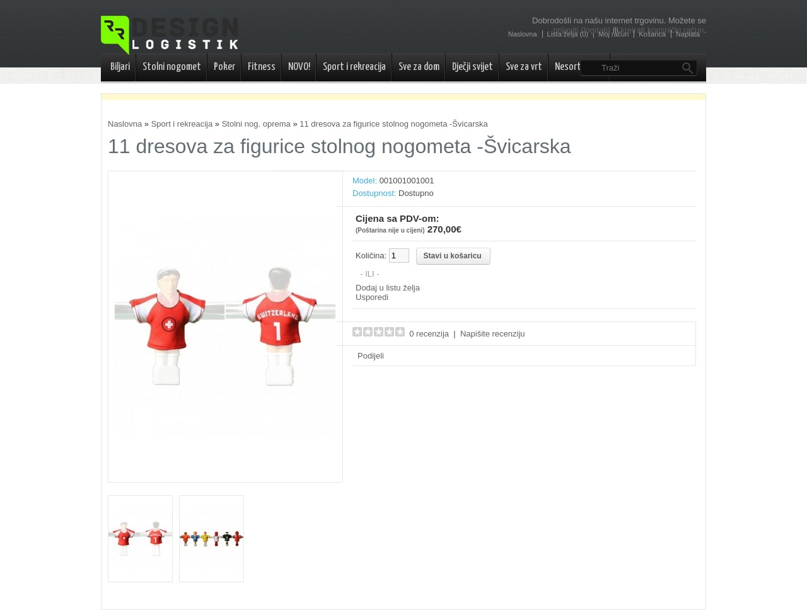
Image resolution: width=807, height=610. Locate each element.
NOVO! (299, 67)
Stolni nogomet (171, 67)
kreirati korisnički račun (662, 30)
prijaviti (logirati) (581, 30)
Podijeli (370, 355)
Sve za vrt (524, 67)
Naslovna (125, 124)
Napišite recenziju (492, 333)
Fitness (262, 67)
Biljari (120, 67)
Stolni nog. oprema (256, 124)
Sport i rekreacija (354, 67)
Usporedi (372, 297)
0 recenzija (429, 333)
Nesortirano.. (579, 67)
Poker (224, 67)
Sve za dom (418, 67)
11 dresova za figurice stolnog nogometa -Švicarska (393, 124)
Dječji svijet (472, 67)
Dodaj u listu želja (388, 287)
